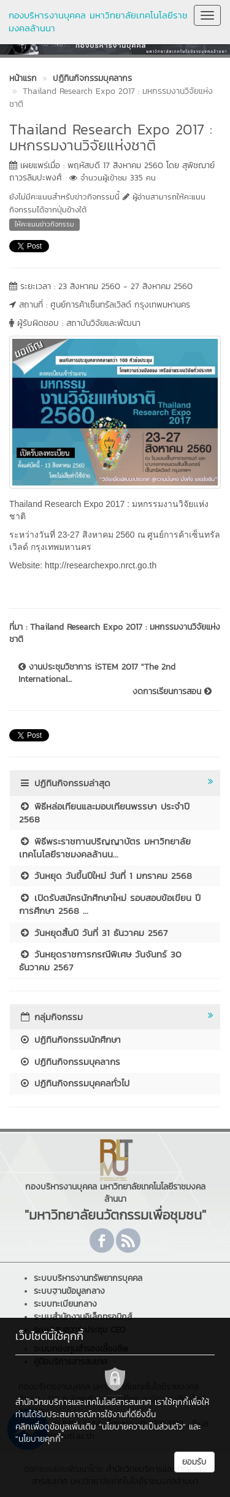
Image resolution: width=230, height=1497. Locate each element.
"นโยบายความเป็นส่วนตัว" (142, 1426)
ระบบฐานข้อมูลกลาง (69, 1291)
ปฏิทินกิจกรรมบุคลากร (69, 1061)
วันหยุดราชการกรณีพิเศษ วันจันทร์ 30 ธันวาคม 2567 (100, 960)
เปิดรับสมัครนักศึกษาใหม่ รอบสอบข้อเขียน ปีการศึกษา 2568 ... (110, 904)
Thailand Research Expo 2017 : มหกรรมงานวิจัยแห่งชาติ (114, 633)
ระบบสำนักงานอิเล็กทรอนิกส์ (83, 1316)
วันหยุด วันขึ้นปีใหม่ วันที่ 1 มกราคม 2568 (105, 875)
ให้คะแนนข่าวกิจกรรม (44, 224)
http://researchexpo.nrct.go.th (100, 565)
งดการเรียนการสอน (172, 692)
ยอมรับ (194, 1461)
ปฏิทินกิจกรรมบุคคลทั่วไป (74, 1083)
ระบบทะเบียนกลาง (65, 1304)
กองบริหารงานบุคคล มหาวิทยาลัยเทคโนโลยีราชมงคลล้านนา (98, 21)
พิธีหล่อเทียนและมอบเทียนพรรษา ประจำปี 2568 (104, 812)
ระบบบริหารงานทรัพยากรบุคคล (88, 1278)
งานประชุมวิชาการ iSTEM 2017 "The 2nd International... (96, 673)
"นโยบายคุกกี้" (39, 1439)
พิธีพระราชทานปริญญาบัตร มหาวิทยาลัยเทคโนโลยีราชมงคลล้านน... (105, 847)
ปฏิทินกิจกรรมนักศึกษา (70, 1039)
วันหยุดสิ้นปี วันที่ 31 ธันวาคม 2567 (93, 933)
